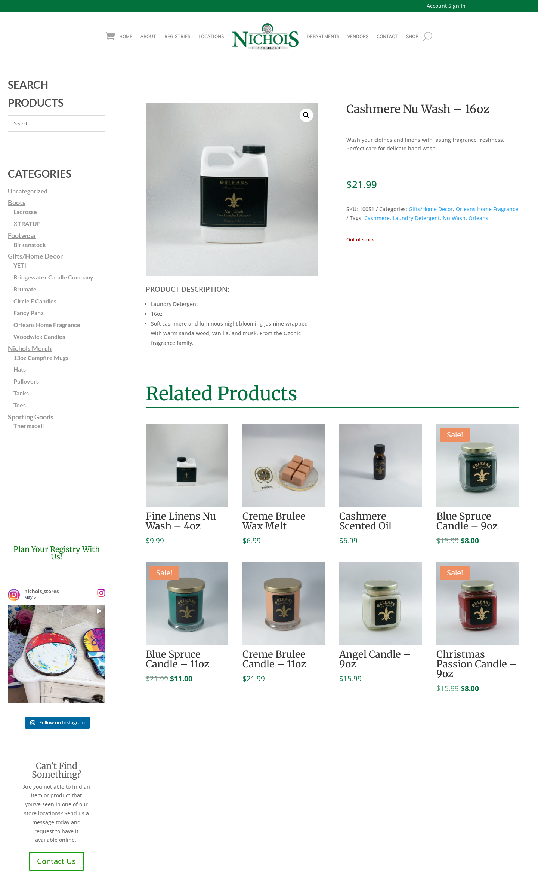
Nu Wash (454, 218)
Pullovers (26, 381)
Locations (211, 36)
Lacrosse (25, 211)
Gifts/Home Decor (35, 256)
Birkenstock (29, 244)
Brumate (25, 289)
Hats (19, 369)
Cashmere (377, 218)
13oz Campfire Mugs (40, 357)
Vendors (357, 36)
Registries (177, 36)
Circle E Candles (34, 301)
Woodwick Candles (39, 336)
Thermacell (28, 425)
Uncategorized (27, 191)
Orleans (478, 218)
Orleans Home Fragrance (46, 324)
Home (125, 36)
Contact (387, 36)
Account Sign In (446, 5)
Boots (16, 202)
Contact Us (56, 861)
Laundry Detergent (416, 218)
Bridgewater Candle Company (53, 277)
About (148, 36)
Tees (19, 405)
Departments (323, 36)
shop (412, 36)
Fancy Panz (28, 312)
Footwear (22, 235)
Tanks (21, 393)
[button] (306, 115)
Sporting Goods (30, 417)
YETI (19, 265)
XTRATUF (26, 223)
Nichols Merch (30, 348)
